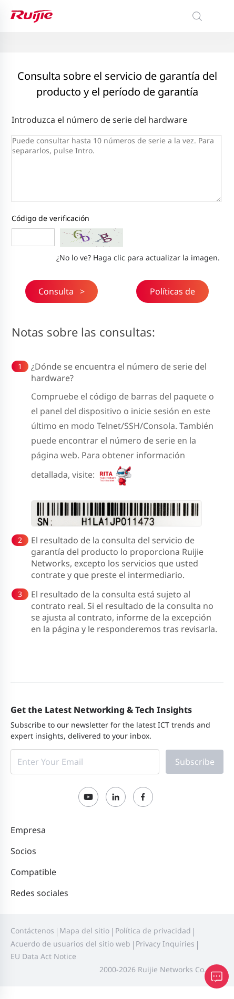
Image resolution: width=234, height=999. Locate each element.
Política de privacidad (153, 930)
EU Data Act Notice (43, 956)
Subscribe (195, 761)
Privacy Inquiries (165, 944)
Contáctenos (32, 930)
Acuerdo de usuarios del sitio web (70, 944)
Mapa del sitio (84, 930)
